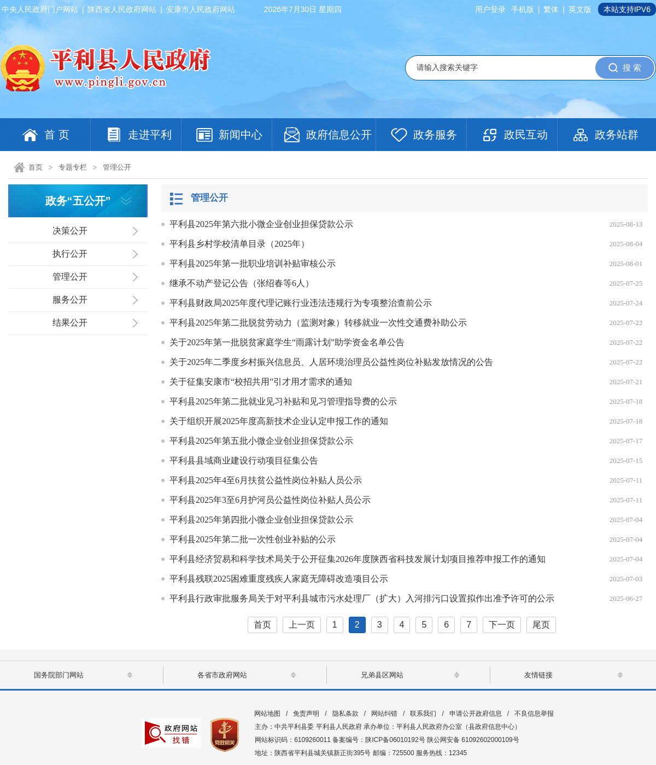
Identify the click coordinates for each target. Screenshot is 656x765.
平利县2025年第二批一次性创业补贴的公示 (252, 539)
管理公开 (117, 167)
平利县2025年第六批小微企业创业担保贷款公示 (261, 224)
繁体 (551, 9)
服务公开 (69, 299)
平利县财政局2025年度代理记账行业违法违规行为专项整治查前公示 (300, 303)
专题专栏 (72, 167)
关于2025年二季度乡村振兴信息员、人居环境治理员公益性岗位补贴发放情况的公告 (331, 362)
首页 (35, 167)
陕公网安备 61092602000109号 (473, 740)
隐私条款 (345, 713)
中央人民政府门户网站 (40, 9)
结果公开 (69, 322)
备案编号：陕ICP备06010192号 (378, 740)
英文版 (580, 9)
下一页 (502, 624)
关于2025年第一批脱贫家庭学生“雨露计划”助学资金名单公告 (287, 342)
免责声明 (306, 713)
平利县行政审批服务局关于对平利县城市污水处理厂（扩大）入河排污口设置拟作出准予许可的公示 (361, 598)
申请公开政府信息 (475, 713)
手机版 (522, 9)
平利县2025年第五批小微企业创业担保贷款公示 (261, 440)
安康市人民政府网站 (200, 9)
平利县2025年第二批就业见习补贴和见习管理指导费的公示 (283, 401)
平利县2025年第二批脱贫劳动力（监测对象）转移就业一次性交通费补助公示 (318, 322)
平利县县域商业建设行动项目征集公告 (243, 460)
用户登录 (490, 9)
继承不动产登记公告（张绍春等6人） (241, 283)
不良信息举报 (534, 713)
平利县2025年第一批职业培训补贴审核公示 (252, 263)
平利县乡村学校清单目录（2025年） (239, 243)
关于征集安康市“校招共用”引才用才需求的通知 (260, 381)
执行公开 (69, 253)
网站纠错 (384, 713)
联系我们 (423, 713)
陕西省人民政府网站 (121, 9)
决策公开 (69, 230)
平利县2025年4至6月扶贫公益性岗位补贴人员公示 (265, 480)
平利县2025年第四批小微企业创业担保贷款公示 (261, 519)
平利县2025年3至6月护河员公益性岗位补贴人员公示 (270, 500)
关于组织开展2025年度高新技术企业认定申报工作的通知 (278, 421)
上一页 (302, 624)
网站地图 (267, 713)
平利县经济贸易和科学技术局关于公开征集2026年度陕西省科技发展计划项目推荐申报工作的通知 (357, 559)
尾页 (541, 624)
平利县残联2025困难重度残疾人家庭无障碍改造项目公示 (278, 578)
